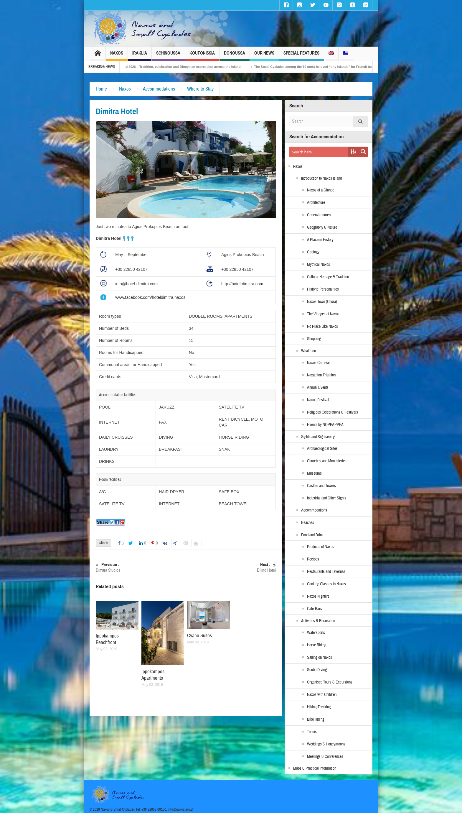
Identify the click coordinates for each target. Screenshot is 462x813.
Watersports (316, 632)
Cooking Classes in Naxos (326, 584)
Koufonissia (202, 55)
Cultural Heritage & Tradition (328, 277)
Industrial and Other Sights (326, 498)
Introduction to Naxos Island (321, 178)
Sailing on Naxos (319, 657)
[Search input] (319, 151)
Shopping (314, 339)
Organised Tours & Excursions (329, 682)
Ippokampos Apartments (152, 674)
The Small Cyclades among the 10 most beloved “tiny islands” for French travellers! (329, 66)
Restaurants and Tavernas (326, 571)
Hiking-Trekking (319, 707)
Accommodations (159, 89)
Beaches (307, 522)
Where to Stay (200, 89)
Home (101, 89)
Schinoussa (168, 55)
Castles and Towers (321, 486)
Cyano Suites (199, 635)
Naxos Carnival (318, 362)
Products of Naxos (320, 547)
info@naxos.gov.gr (181, 809)
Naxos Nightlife (318, 596)
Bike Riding (315, 719)
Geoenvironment (319, 215)
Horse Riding (316, 645)
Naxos (117, 55)
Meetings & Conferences (325, 756)
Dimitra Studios (141, 567)
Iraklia (139, 55)
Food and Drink (312, 535)
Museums (314, 473)
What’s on (308, 351)
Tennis (312, 732)
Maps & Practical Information (314, 768)
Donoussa (235, 55)
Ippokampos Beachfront (107, 639)
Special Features (301, 55)
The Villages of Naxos (323, 314)
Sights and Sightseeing (318, 437)
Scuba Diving (317, 670)
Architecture (316, 202)
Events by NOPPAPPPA (325, 424)
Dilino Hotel (231, 567)
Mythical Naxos (318, 264)
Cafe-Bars (314, 609)
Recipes (313, 559)
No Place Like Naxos (322, 326)
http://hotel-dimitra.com (242, 283)
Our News (264, 55)
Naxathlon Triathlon (321, 375)
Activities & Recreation (318, 621)
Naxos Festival (318, 400)
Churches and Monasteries (326, 461)
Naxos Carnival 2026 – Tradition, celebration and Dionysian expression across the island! (183, 66)
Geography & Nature (322, 227)
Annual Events (318, 387)
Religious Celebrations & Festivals (332, 412)
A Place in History (320, 239)
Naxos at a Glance (320, 190)
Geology (313, 252)
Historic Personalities (323, 289)
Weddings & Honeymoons (326, 744)
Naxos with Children (321, 694)
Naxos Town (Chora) (322, 301)
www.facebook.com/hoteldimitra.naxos (150, 297)
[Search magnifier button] (363, 152)
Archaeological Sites (322, 448)
